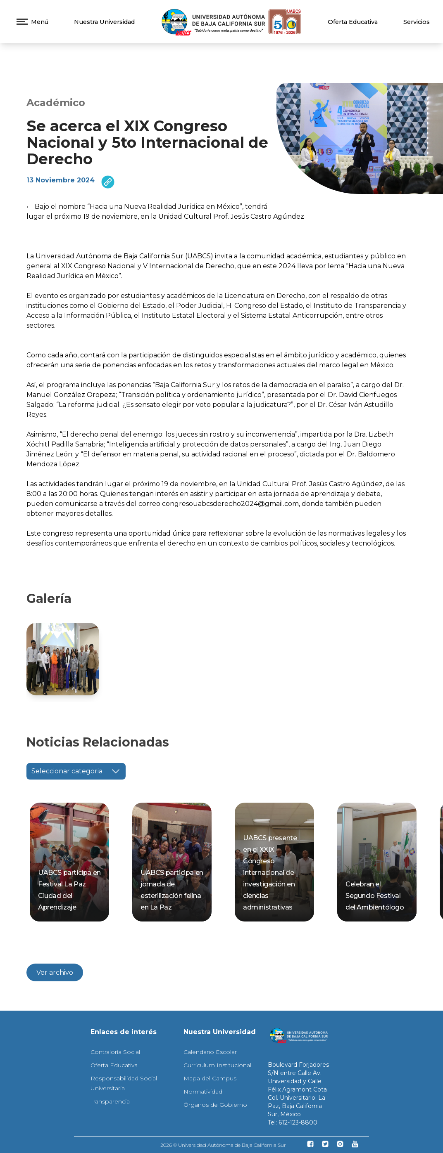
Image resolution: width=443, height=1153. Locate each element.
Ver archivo (54, 972)
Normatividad (202, 1091)
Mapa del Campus (209, 1078)
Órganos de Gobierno (215, 1104)
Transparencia (110, 1101)
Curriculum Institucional (217, 1065)
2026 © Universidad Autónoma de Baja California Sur (223, 1145)
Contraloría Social (115, 1052)
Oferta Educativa (353, 22)
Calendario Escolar (210, 1052)
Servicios (416, 22)
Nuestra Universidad (104, 22)
